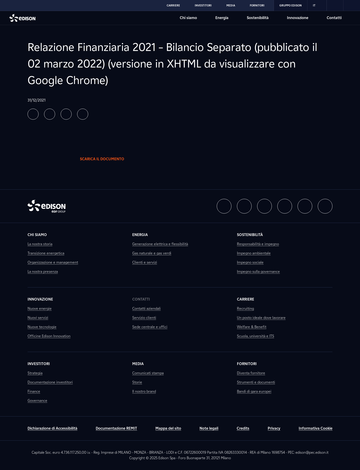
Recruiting (245, 308)
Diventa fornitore (251, 373)
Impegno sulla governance (258, 271)
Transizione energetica (46, 253)
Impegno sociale (250, 262)
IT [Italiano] (317, 5)
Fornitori (247, 364)
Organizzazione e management (53, 262)
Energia (140, 235)
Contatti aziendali (146, 308)
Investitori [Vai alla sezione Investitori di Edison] (203, 5)
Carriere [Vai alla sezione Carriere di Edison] (173, 5)
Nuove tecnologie (42, 327)
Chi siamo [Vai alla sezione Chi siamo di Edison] (188, 18)
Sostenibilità (250, 235)
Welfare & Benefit (251, 327)
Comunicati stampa (148, 373)
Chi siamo (37, 235)
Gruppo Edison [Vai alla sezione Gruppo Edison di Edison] (290, 5)
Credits (243, 428)
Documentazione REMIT (116, 428)
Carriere (245, 299)
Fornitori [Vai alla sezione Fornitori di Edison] (257, 5)
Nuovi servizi (38, 317)
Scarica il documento (106, 159)
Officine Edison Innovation (49, 336)
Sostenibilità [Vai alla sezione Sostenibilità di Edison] (258, 18)
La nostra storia (40, 244)
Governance (37, 400)
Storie (137, 382)
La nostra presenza (43, 271)
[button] (33, 114)
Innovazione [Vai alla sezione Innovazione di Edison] (297, 18)
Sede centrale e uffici (149, 327)
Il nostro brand (144, 391)
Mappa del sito (168, 428)
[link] (335, 5)
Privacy (274, 428)
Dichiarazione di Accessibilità (52, 428)
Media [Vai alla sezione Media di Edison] (230, 5)
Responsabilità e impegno (258, 244)
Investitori (39, 364)
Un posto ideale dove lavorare (261, 317)
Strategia (35, 373)
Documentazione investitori (50, 382)
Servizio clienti (144, 317)
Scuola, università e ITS (255, 336)
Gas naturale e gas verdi (151, 253)
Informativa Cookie (315, 428)
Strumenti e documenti (256, 382)
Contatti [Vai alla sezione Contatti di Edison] (334, 18)
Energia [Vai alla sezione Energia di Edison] (221, 18)
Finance (34, 391)
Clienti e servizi (144, 262)
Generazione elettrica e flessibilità (160, 244)
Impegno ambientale (254, 253)
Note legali (209, 428)
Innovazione (40, 299)
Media (138, 364)
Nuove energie (40, 308)
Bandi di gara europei (254, 391)
